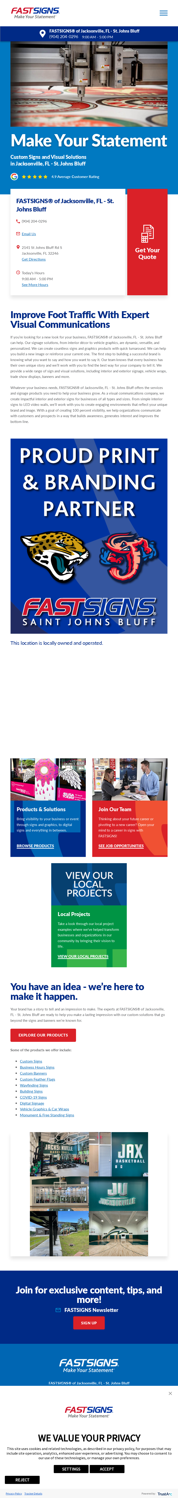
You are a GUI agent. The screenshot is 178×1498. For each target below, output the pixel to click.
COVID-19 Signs (33, 1097)
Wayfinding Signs (34, 1085)
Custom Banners (33, 1073)
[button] (164, 13)
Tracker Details (33, 1493)
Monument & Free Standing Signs (47, 1115)
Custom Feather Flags (37, 1079)
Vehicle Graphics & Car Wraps (44, 1109)
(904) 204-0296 (63, 36)
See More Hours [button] (35, 284)
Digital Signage (32, 1103)
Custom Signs (31, 1061)
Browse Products (35, 846)
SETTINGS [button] (71, 1469)
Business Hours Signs (37, 1067)
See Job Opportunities (121, 846)
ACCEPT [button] (107, 1469)
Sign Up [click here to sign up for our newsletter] (89, 1323)
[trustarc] (164, 1493)
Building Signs (31, 1091)
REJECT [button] (22, 1480)
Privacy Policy (14, 1493)
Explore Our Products (43, 1035)
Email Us (29, 233)
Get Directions (34, 259)
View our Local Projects (83, 957)
